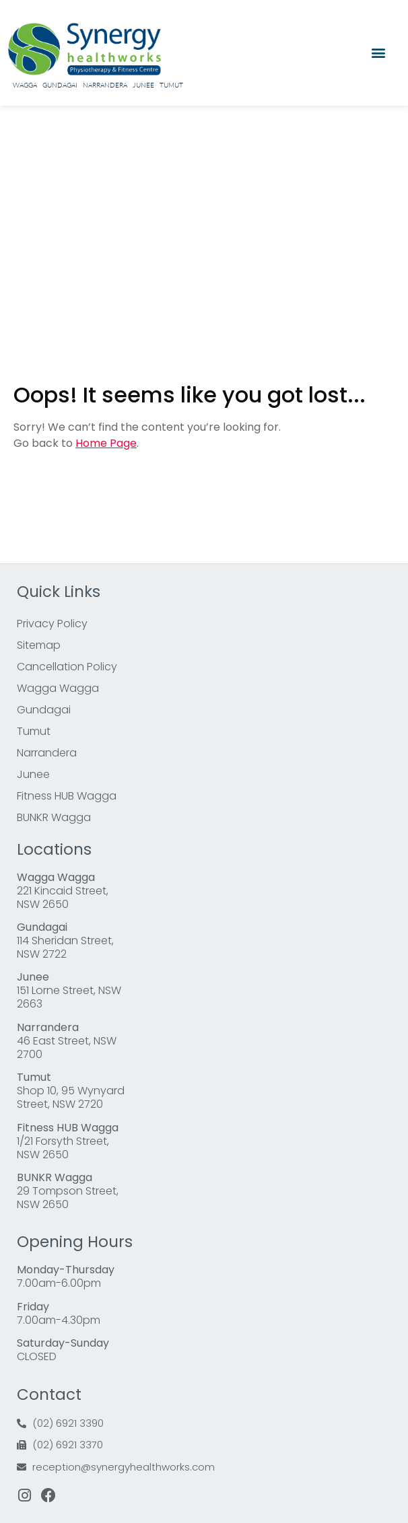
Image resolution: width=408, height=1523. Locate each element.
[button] (379, 53)
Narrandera (105, 85)
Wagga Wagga (58, 688)
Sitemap (39, 645)
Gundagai (59, 85)
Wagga (25, 85)
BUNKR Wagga (54, 817)
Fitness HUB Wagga (66, 796)
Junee (143, 85)
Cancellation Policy (67, 666)
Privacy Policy (52, 623)
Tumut (171, 85)
